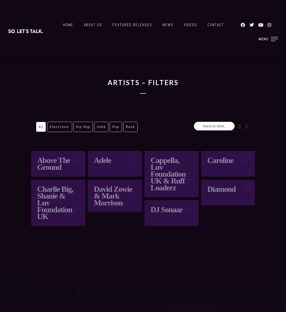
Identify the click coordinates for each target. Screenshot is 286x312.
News (168, 24)
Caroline (220, 160)
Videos (190, 24)
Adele (102, 160)
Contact (216, 24)
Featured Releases (132, 24)
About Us (93, 24)
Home (68, 24)
